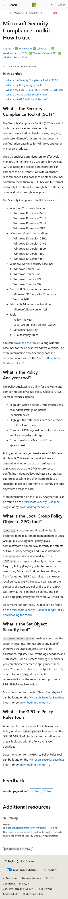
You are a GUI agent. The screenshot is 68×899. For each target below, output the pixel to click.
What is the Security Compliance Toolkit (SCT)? (32, 80)
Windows (18, 12)
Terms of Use (45, 888)
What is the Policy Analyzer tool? (24, 85)
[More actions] (62, 13)
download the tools (26, 343)
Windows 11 (25, 48)
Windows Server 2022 (15, 53)
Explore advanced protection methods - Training (30, 827)
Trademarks (9, 894)
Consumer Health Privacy (17, 888)
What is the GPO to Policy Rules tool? (26, 99)
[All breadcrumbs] (6, 13)
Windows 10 (43, 48)
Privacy (23, 883)
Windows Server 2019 (44, 53)
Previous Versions (31, 878)
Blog (48, 878)
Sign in (61, 4)
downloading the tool (32, 507)
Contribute (9, 883)
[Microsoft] (34, 5)
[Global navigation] (3, 5)
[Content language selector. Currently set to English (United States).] (19, 861)
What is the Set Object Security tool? (26, 94)
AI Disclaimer (10, 878)
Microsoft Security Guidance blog (33, 610)
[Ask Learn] (55, 13)
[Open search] (52, 5)
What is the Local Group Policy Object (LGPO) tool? (34, 89)
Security (33, 12)
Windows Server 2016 (15, 57)
